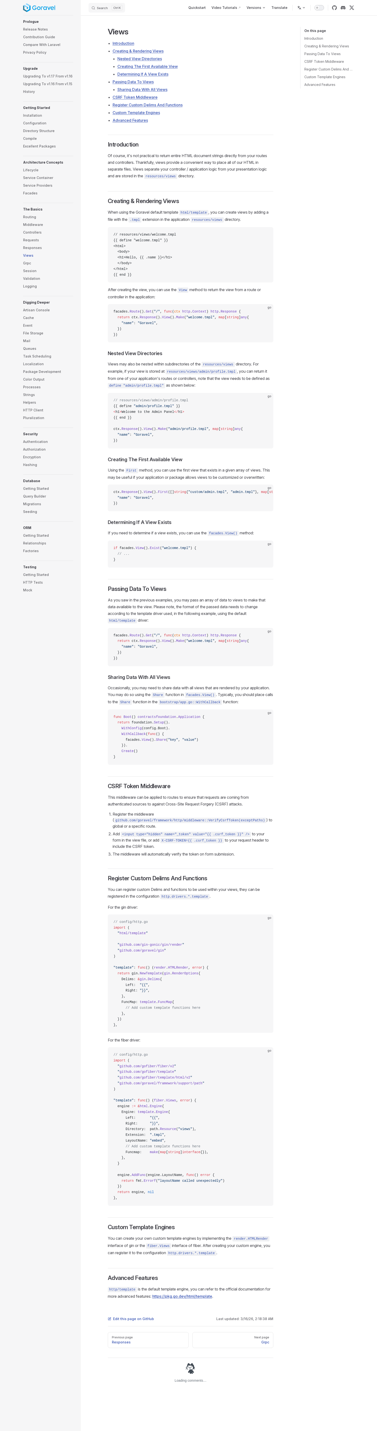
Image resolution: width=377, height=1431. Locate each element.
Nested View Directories (139, 58)
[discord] (343, 7)
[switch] (319, 7)
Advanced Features (319, 85)
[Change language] (301, 7)
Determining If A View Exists (142, 74)
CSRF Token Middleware (324, 61)
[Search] (107, 8)
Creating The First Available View (147, 66)
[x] (351, 7)
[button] (48, 22)
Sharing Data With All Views (142, 89)
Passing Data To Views (322, 54)
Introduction (313, 38)
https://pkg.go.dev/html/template (182, 1296)
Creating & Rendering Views (326, 46)
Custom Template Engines (324, 77)
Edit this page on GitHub (131, 1319)
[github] (334, 7)
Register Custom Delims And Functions (329, 69)
